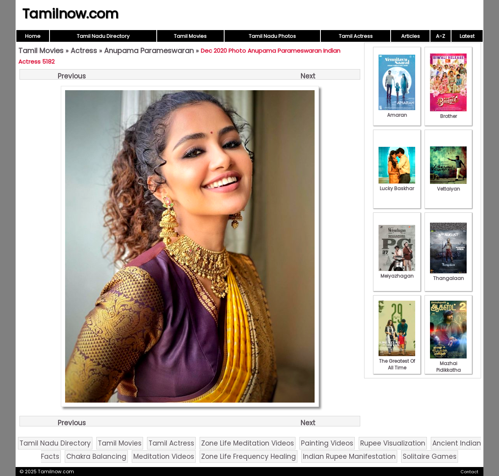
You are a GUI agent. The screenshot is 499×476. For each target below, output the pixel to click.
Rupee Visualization (392, 443)
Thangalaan (448, 275)
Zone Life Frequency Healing (248, 456)
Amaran (397, 111)
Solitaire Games (430, 456)
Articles (410, 36)
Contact (469, 472)
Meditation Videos (163, 456)
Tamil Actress (356, 36)
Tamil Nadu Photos (272, 36)
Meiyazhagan (397, 272)
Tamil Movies (190, 36)
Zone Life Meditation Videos (247, 443)
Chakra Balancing (96, 456)
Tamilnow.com (70, 13)
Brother (448, 112)
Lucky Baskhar (397, 185)
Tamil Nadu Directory (103, 36)
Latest (467, 36)
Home (33, 36)
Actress (84, 50)
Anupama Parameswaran (149, 50)
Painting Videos (327, 443)
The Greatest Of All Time (397, 361)
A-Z (440, 36)
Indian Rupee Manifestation (349, 456)
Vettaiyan (448, 185)
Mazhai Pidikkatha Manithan (448, 366)
